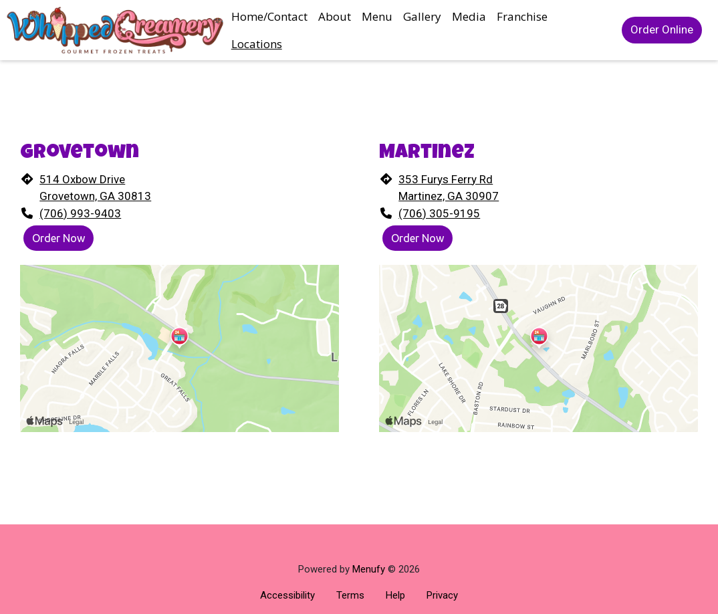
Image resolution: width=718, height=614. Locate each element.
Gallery (422, 16)
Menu (377, 16)
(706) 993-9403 (80, 213)
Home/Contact (269, 16)
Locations (256, 44)
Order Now (58, 238)
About (334, 16)
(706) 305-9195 (439, 213)
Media (469, 16)
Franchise (522, 16)
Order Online (661, 29)
